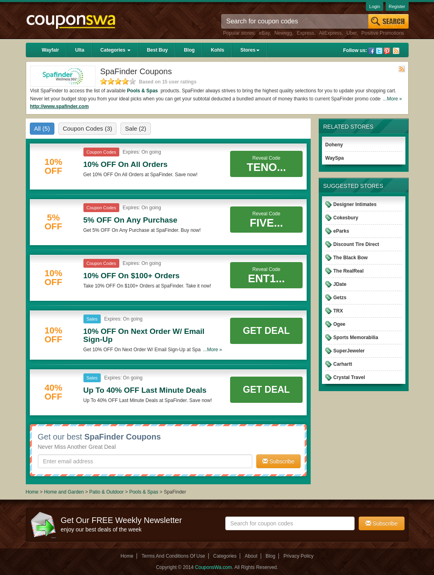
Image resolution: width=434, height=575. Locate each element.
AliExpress (330, 33)
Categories (115, 50)
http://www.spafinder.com (59, 106)
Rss (396, 51)
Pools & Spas (143, 91)
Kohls (217, 50)
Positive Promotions (382, 33)
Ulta (79, 50)
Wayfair (50, 50)
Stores (249, 50)
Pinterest (387, 51)
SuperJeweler (349, 351)
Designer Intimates (354, 204)
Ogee (339, 324)
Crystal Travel (349, 377)
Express (305, 33)
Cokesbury (345, 218)
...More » (392, 99)
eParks (341, 231)
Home (32, 492)
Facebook (371, 51)
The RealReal (348, 271)
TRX (338, 311)
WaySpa (334, 158)
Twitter (379, 51)
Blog (189, 50)
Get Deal (266, 330)
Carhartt (342, 364)
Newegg (283, 33)
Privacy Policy (298, 556)
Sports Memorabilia (355, 337)
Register (397, 6)
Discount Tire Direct (356, 244)
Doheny (334, 145)
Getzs (340, 297)
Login (374, 6)
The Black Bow (350, 257)
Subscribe (278, 461)
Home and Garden (64, 492)
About (251, 556)
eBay (264, 33)
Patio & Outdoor (107, 492)
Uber (352, 33)
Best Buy (157, 50)
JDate (340, 284)
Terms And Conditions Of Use (173, 556)
